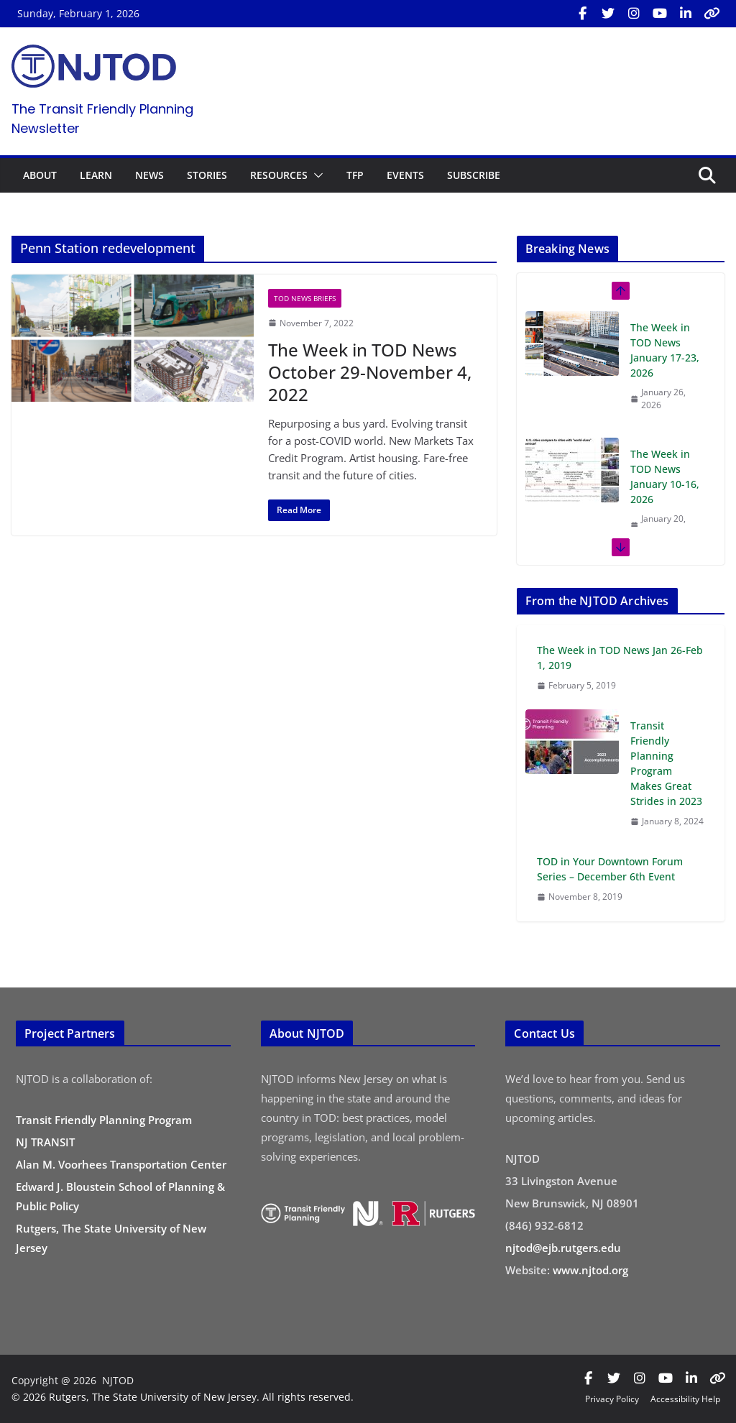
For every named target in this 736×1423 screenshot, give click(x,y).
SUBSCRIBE (473, 175)
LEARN (96, 175)
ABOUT (40, 175)
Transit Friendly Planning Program (104, 1120)
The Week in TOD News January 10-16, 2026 (664, 476)
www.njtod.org (590, 1270)
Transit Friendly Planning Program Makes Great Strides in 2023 (666, 763)
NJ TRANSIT (45, 1142)
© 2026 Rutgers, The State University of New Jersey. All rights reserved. (183, 1397)
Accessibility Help (685, 1399)
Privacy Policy (612, 1399)
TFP (355, 175)
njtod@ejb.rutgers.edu (563, 1247)
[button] (315, 175)
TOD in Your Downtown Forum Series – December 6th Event (610, 869)
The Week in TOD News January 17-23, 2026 (664, 350)
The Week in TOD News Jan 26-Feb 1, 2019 (620, 657)
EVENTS (405, 175)
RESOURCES (279, 175)
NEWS (149, 175)
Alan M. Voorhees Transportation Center (121, 1164)
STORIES (207, 175)
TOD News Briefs (305, 298)
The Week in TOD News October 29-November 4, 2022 (370, 372)
